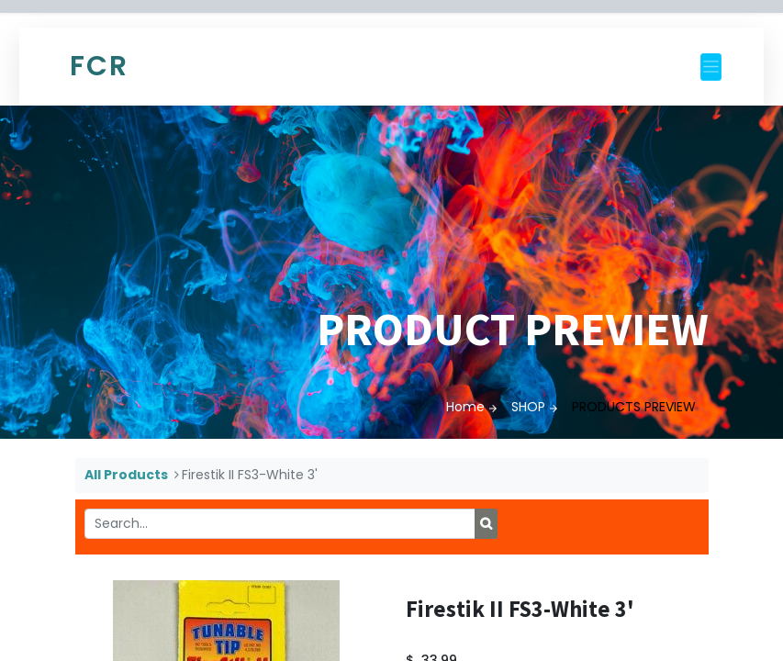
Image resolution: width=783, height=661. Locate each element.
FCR (99, 66)
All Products (126, 474)
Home (465, 407)
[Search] (486, 524)
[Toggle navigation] (710, 67)
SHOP (528, 407)
